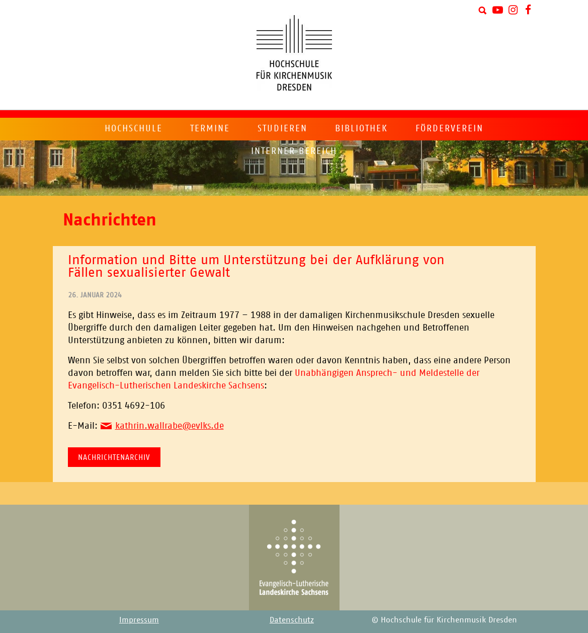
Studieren (282, 128)
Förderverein (449, 128)
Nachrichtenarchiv (114, 457)
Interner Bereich (294, 151)
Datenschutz (292, 619)
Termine (210, 128)
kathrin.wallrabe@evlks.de (169, 426)
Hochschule (133, 128)
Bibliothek (361, 128)
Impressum (139, 619)
